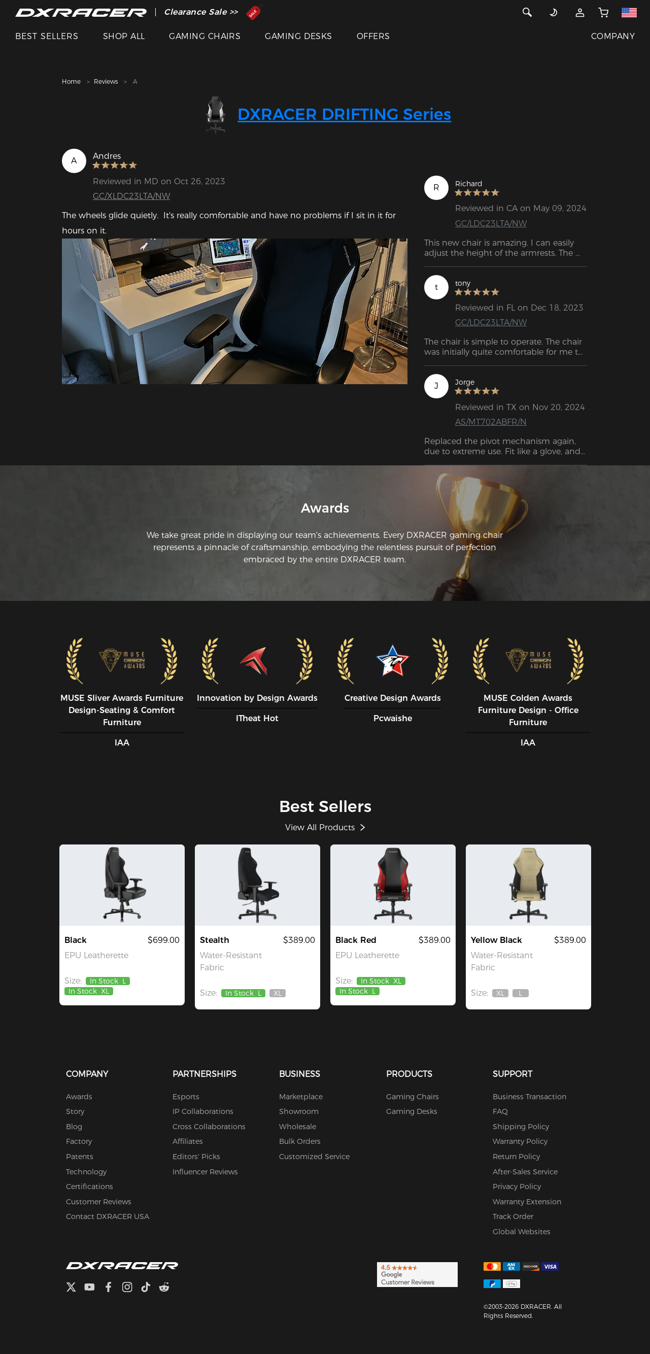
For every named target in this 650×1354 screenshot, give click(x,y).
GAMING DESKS (298, 36)
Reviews (106, 81)
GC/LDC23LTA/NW (491, 223)
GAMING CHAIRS (205, 36)
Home (71, 81)
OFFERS (373, 36)
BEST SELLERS (47, 36)
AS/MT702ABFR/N (491, 422)
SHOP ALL (124, 36)
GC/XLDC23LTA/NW (131, 196)
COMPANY (613, 36)
